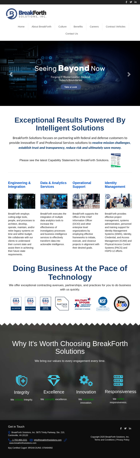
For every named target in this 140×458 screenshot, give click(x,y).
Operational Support (82, 184)
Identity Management (115, 184)
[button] (10, 73)
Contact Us (72, 33)
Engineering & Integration (19, 184)
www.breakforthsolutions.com (22, 443)
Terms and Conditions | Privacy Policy (111, 440)
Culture (62, 26)
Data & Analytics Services (53, 184)
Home (21, 26)
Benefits (78, 26)
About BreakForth (41, 26)
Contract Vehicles (115, 26)
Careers (94, 26)
